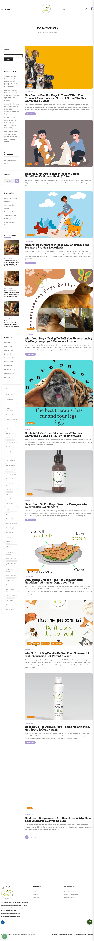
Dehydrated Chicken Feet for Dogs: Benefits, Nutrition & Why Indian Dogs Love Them (54, 581)
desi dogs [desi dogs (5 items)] (9, 447)
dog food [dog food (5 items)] (9, 456)
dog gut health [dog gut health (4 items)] (10, 465)
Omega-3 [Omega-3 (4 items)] (8, 585)
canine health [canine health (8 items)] (10, 399)
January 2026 (8, 354)
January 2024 (8, 365)
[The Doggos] (47, 860)
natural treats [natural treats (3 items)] (10, 580)
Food (6, 201)
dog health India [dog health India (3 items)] (11, 474)
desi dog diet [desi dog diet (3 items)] (10, 437)
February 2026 (9, 350)
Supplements (8, 215)
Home (39, 32)
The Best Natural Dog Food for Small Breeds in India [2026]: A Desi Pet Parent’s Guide (11, 81)
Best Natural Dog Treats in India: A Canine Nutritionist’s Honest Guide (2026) (52, 175)
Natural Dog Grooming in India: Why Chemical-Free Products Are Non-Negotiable (57, 246)
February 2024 (9, 362)
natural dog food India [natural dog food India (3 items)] (11, 564)
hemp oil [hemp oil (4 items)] (8, 499)
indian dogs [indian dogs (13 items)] (9, 532)
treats (6, 219)
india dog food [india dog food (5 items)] (10, 518)
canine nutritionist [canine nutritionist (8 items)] (9, 409)
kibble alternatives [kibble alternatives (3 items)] (9, 547)
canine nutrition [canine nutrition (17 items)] (11, 404)
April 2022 (7, 377)
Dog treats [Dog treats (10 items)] (9, 489)
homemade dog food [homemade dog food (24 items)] (11, 508)
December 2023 (9, 369)
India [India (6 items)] (7, 514)
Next (35, 837)
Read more (31, 114)
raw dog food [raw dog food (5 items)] (10, 595)
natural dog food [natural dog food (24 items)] (11, 558)
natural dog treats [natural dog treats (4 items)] (9, 570)
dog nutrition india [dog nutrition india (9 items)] (10, 484)
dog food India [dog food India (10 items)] (10, 460)
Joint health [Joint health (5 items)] (9, 537)
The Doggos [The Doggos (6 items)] (9, 609)
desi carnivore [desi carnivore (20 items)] (10, 424)
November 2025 (9, 358)
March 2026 (8, 346)
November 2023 (9, 373)
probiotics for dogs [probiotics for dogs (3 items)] (10, 590)
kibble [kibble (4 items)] (8, 541)
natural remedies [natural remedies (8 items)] (11, 575)
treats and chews (10, 222)
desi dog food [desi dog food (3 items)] (10, 442)
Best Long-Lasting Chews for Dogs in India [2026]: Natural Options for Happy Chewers (11, 95)
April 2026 (7, 342)
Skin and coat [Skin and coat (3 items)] (10, 604)
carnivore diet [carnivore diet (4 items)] (10, 415)
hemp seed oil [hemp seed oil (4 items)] (10, 503)
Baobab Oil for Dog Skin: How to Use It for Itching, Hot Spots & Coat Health (57, 728)
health (6, 208)
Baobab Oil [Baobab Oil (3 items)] (9, 395)
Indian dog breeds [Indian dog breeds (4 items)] (11, 523)
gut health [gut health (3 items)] (9, 494)
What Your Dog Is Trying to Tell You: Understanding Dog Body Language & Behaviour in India (58, 340)
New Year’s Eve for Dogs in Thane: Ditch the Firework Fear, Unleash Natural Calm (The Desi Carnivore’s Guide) (55, 98)
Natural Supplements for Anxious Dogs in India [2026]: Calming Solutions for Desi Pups (11, 109)
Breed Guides (8, 198)
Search (6, 50)
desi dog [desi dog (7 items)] (8, 428)
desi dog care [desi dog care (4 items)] (10, 433)
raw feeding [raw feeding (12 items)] (9, 600)
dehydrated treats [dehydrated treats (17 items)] (11, 419)
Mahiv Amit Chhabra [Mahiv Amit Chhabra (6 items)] (9, 553)
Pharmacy (7, 212)
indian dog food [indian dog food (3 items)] (11, 528)
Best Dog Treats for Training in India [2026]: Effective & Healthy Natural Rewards (11, 136)
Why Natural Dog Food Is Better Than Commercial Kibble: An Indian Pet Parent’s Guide (57, 654)
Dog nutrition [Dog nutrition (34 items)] (10, 479)
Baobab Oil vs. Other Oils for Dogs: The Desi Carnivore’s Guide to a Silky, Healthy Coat (53, 434)
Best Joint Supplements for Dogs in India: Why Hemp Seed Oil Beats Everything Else (58, 819)
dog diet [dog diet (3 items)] (8, 451)
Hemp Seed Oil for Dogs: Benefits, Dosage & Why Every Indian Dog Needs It (56, 505)
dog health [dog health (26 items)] (9, 469)
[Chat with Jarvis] (4, 936)
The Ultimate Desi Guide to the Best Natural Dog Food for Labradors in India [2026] (10, 123)
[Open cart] (89, 922)
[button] (91, 9)
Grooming (7, 205)
